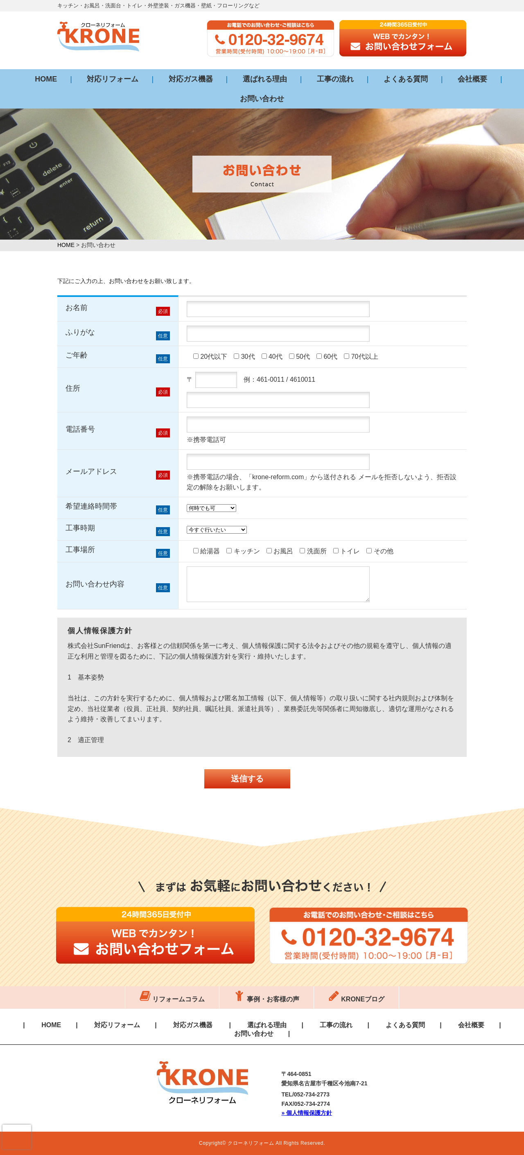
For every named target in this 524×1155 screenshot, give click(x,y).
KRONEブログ (356, 999)
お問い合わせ (262, 99)
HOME (46, 79)
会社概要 (472, 79)
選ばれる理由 (265, 79)
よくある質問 (406, 79)
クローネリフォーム (251, 1143)
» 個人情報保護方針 (306, 1113)
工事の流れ (335, 79)
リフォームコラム (172, 999)
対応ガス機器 (191, 79)
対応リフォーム (112, 79)
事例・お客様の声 (266, 999)
